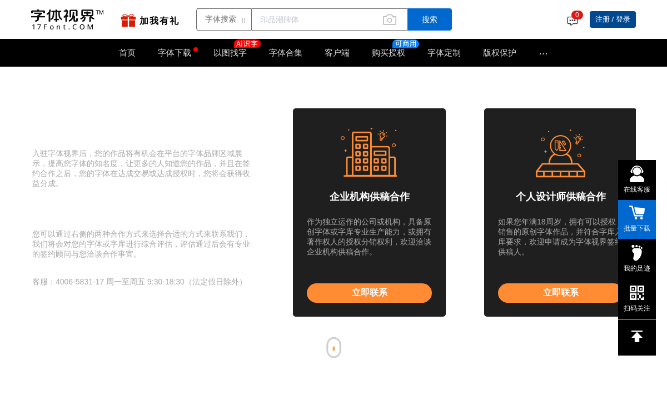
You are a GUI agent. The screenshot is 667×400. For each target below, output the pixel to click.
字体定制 (444, 52)
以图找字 (235, 49)
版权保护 (499, 52)
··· (543, 53)
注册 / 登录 (612, 19)
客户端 (337, 52)
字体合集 (285, 52)
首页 (127, 52)
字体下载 (174, 52)
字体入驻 (96, 80)
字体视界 (65, 80)
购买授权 (388, 52)
